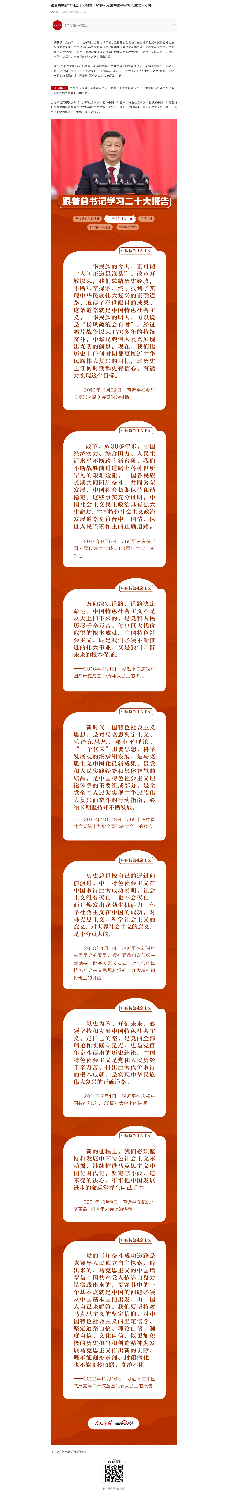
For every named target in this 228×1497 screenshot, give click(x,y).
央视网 (54, 11)
